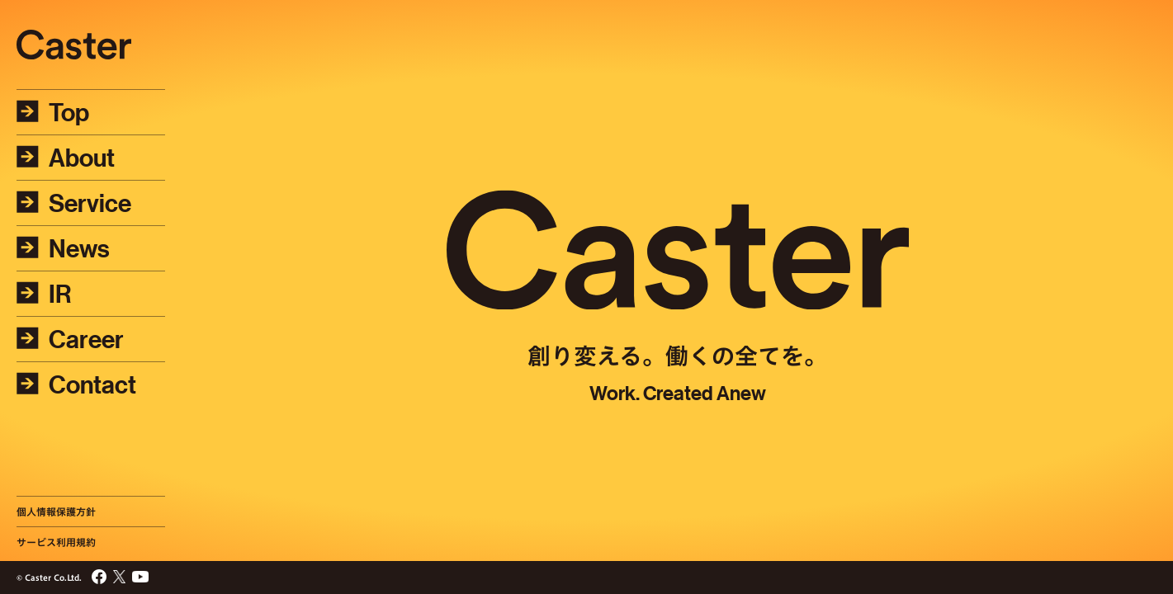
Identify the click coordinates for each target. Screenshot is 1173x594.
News (63, 248)
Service (74, 203)
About (66, 157)
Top (53, 112)
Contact (76, 384)
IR (44, 293)
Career (70, 339)
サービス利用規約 (56, 542)
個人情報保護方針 (56, 511)
